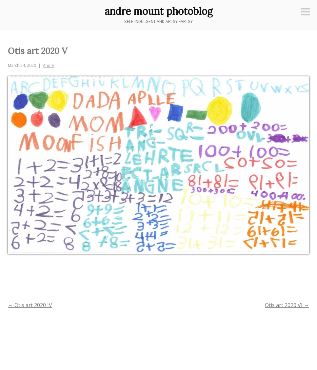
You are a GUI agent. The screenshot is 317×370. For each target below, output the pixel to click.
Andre (48, 65)
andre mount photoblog (159, 11)
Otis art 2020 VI (287, 305)
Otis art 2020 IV (30, 305)
